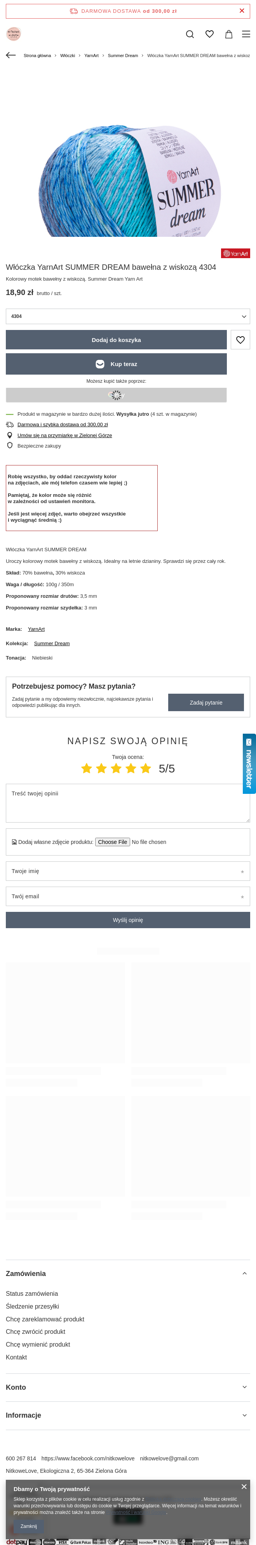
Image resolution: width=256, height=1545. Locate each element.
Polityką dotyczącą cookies (173, 1499)
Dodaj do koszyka (116, 340)
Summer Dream (123, 55)
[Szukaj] (190, 34)
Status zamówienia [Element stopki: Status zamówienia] (32, 1293)
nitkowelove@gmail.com (169, 1458)
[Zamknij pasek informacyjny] (242, 11)
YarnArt (91, 55)
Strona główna (37, 55)
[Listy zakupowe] (209, 34)
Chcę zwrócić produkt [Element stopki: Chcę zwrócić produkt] (35, 1331)
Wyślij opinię (128, 920)
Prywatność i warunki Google (136, 1512)
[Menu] (247, 34)
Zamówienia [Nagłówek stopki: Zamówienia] (26, 1274)
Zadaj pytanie (206, 703)
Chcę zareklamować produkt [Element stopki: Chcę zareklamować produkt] (45, 1319)
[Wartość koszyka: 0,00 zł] (229, 34)
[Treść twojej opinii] (128, 803)
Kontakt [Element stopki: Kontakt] (16, 1357)
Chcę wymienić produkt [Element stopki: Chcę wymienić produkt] (38, 1344)
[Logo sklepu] (13, 34)
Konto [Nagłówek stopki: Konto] (16, 1387)
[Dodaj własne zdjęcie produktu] (146, 842)
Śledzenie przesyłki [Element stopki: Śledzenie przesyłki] (32, 1306)
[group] (128, 191)
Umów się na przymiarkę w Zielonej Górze (64, 435)
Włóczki (67, 55)
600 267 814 (21, 1458)
